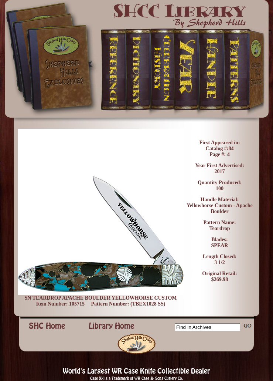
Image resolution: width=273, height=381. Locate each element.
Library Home (111, 326)
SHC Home (47, 326)
